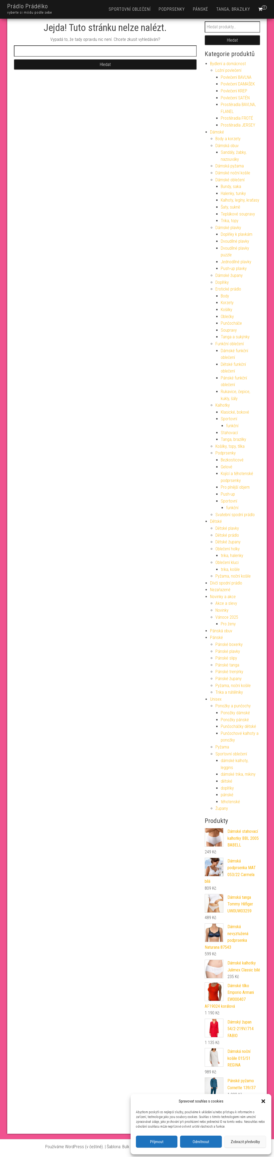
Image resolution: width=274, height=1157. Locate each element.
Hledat (232, 40)
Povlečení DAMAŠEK (238, 84)
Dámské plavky (228, 227)
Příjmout (156, 1141)
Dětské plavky (227, 528)
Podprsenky (172, 9)
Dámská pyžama (229, 165)
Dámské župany (229, 275)
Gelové (226, 466)
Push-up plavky (234, 268)
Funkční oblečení (229, 343)
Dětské (216, 521)
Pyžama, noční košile (233, 576)
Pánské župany (228, 678)
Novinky (222, 610)
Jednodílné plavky (236, 261)
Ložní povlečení (228, 70)
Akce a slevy (226, 603)
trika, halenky (232, 555)
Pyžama (222, 747)
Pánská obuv (221, 630)
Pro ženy (228, 623)
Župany (221, 808)
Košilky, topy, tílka (230, 446)
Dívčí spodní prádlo (226, 583)
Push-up (228, 494)
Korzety (227, 302)
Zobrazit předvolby (245, 1141)
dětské (226, 781)
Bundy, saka (231, 186)
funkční (232, 425)
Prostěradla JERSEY (238, 125)
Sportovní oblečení (130, 9)
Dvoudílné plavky (235, 241)
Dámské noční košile (232, 172)
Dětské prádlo (227, 535)
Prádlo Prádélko (27, 6)
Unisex (216, 699)
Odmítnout (201, 1141)
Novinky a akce (223, 596)
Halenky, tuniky (233, 193)
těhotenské (230, 801)
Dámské (217, 132)
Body (225, 296)
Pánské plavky (227, 651)
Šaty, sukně (230, 207)
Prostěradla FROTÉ (237, 118)
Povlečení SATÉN (235, 97)
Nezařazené (220, 589)
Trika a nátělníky (229, 692)
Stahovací (229, 432)
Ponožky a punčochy (233, 705)
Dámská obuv (227, 145)
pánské (227, 794)
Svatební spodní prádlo (235, 514)
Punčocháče (231, 323)
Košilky (226, 309)
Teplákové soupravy (238, 214)
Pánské (200, 9)
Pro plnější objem (235, 487)
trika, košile (230, 569)
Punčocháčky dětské (238, 726)
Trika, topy (229, 220)
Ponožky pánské (235, 719)
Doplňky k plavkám (236, 234)
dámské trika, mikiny (238, 774)
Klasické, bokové (235, 412)
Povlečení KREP (234, 90)
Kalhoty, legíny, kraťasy (240, 200)
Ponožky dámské (235, 712)
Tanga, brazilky (233, 9)
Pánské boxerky (229, 644)
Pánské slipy (226, 658)
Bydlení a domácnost (228, 63)
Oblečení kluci (227, 562)
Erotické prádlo (228, 289)
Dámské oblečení (230, 179)
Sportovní (229, 418)
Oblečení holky (227, 548)
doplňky (227, 788)
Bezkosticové (232, 459)
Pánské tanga (227, 665)
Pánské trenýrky (229, 671)
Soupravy (229, 330)
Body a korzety (228, 138)
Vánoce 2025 (226, 617)
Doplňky (222, 282)
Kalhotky (222, 405)
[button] (263, 1101)
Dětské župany (228, 541)
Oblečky (227, 316)
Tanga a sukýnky (235, 336)
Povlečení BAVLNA (236, 77)
